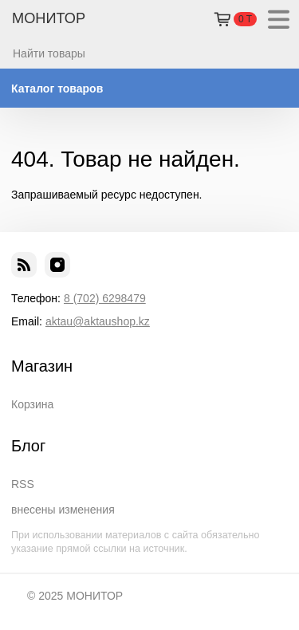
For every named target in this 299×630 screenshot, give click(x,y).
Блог (28, 445)
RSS (22, 484)
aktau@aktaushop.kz (97, 321)
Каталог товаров (57, 88)
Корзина (32, 404)
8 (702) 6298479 (105, 298)
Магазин (42, 366)
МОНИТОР (48, 18)
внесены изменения (63, 509)
